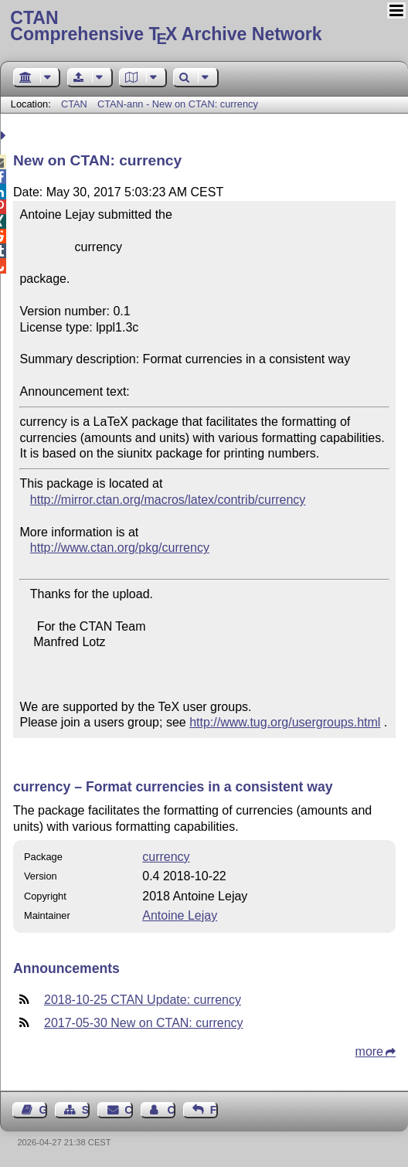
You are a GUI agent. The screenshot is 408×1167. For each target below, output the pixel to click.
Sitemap (86, 1110)
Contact (128, 1110)
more (369, 1051)
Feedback (214, 1110)
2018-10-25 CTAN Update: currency (142, 999)
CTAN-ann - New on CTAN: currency (177, 104)
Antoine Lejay (179, 915)
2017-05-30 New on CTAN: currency (143, 1022)
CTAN (74, 104)
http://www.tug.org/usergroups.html (284, 722)
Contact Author (171, 1110)
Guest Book (43, 1110)
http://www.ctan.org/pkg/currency (119, 547)
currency (165, 856)
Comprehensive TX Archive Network (203, 27)
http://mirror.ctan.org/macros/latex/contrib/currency (168, 499)
